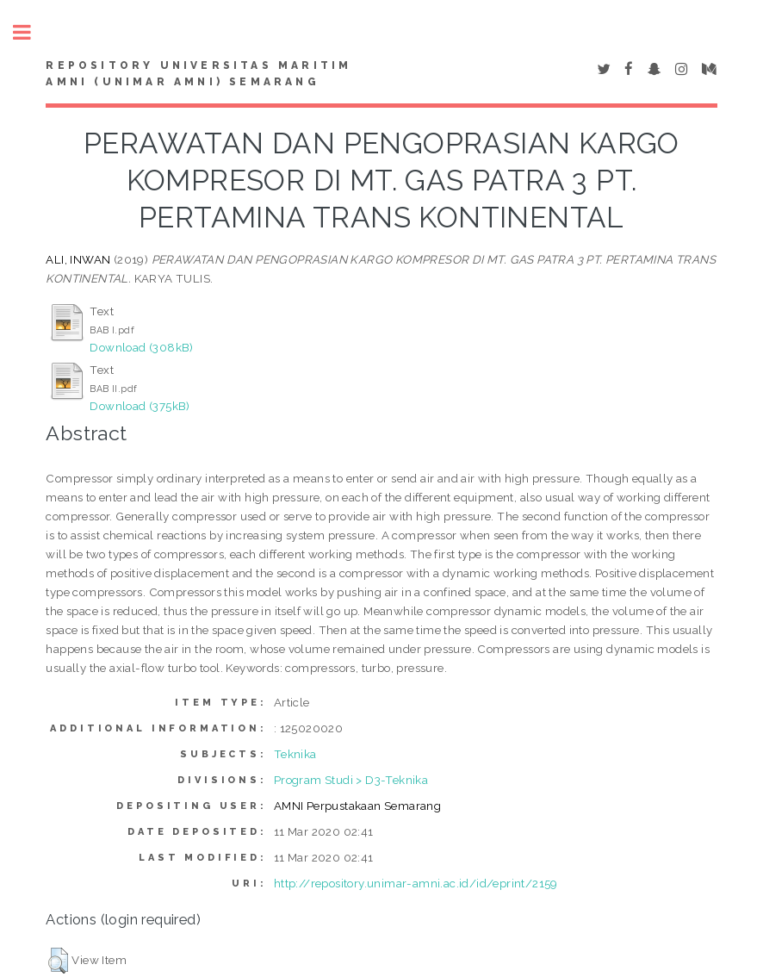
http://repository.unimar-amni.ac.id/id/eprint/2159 (416, 883)
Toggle (31, 32)
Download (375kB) (139, 406)
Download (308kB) (141, 347)
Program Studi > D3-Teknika (351, 780)
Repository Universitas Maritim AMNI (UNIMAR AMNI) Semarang (198, 74)
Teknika (295, 754)
